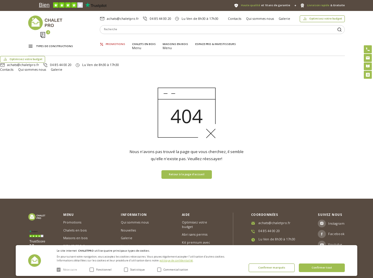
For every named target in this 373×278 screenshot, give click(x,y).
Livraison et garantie (136, 223)
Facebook (336, 211)
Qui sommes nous (260, 19)
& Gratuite (326, 5)
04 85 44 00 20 (160, 19)
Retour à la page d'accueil (186, 151)
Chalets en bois (144, 40)
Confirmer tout (322, 267)
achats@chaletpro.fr (123, 19)
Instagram (336, 200)
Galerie (284, 19)
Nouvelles (128, 207)
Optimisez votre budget (325, 18)
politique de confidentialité (176, 260)
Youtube (335, 222)
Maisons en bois (175, 40)
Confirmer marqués (271, 267)
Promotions (115, 40)
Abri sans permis (194, 212)
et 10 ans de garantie (265, 5)
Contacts (234, 19)
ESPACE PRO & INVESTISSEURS (215, 40)
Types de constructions (54, 40)
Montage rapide (194, 231)
